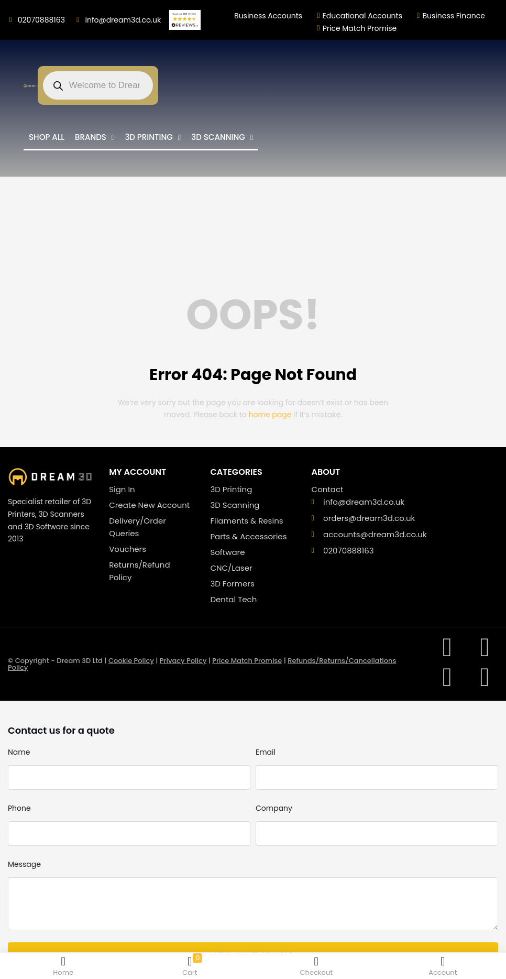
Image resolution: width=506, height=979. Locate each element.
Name (19, 752)
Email (266, 752)
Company (274, 808)
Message (24, 864)
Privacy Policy (183, 661)
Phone (19, 808)
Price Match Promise (247, 661)
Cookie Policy (131, 661)
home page (270, 414)
